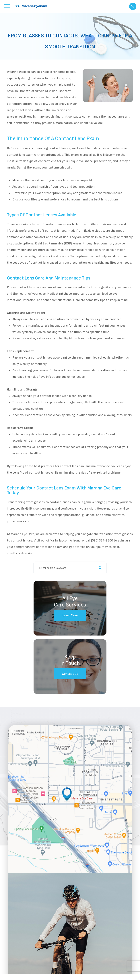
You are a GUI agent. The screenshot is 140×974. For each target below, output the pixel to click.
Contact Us (70, 674)
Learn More (70, 615)
